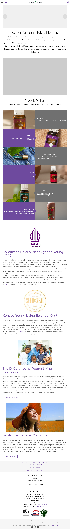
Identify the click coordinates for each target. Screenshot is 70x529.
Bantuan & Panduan (35, 475)
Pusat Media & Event (35, 481)
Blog (35, 479)
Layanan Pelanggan (35, 465)
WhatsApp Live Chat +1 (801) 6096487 (35, 462)
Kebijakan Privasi (53, 525)
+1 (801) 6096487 (40, 506)
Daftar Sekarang (10, 456)
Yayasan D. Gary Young (35, 484)
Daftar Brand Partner (35, 470)
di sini (8, 284)
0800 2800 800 (42, 504)
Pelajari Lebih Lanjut (11, 397)
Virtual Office (35, 467)
